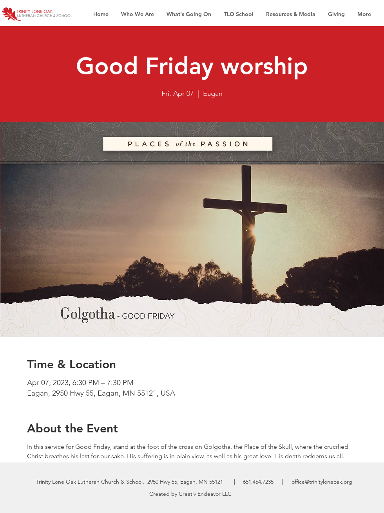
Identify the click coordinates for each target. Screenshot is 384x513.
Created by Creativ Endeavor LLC (190, 493)
